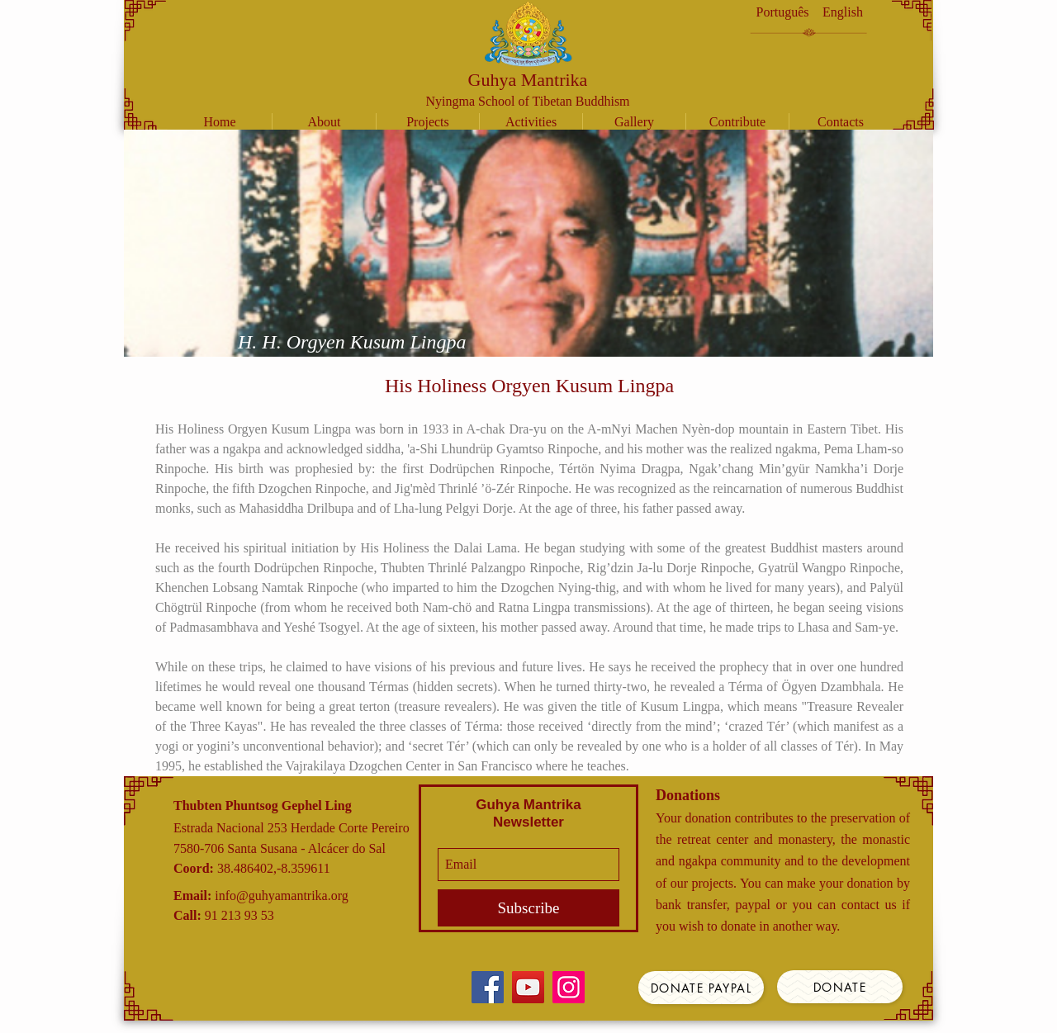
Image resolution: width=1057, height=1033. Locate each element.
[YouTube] (528, 987)
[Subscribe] (528, 907)
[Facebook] (488, 987)
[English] (842, 12)
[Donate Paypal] (701, 987)
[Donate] (840, 986)
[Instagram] (568, 987)
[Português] (782, 12)
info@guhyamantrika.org (281, 895)
